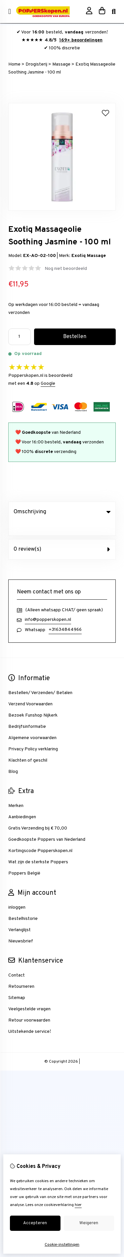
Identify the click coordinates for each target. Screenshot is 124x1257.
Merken (15, 792)
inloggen (16, 894)
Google (48, 383)
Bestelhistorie (23, 905)
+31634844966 (65, 616)
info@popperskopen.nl (48, 606)
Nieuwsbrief (20, 927)
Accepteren (35, 1223)
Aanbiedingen (22, 803)
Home (14, 64)
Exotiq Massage (88, 256)
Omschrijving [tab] (62, 512)
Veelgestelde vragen (29, 995)
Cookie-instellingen (62, 1244)
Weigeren (88, 1223)
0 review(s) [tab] (62, 535)
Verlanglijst (19, 916)
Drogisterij (36, 64)
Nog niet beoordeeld (66, 269)
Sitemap (16, 984)
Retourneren (21, 973)
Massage (61, 64)
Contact (16, 962)
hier (78, 1205)
